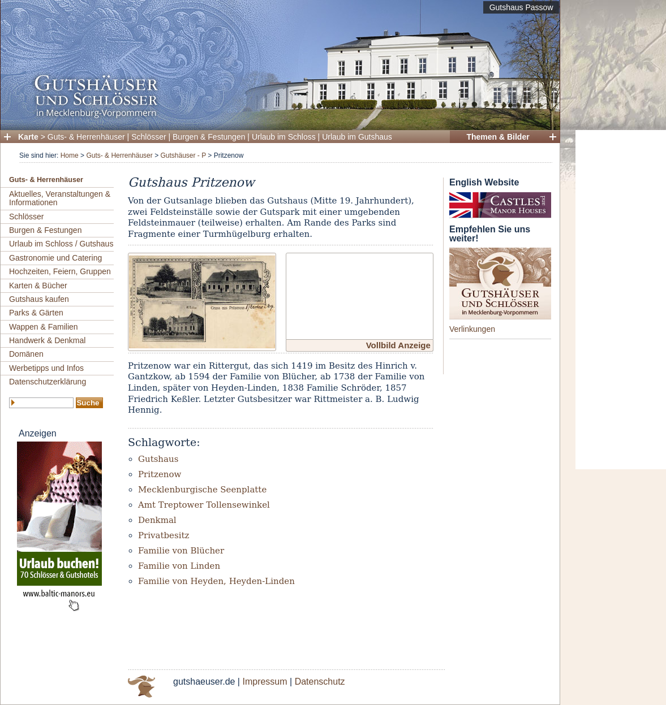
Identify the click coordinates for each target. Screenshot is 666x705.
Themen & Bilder (497, 136)
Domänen (26, 353)
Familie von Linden (179, 566)
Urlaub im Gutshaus (357, 136)
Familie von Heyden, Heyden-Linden (216, 581)
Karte (28, 136)
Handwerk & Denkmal (47, 340)
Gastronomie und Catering (55, 257)
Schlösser (148, 136)
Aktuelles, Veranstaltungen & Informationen (59, 198)
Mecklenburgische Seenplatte (202, 490)
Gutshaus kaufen (39, 299)
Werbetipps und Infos (46, 368)
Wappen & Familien (43, 326)
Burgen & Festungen (209, 136)
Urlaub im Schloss (284, 136)
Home (70, 155)
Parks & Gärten (36, 312)
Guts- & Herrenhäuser (86, 136)
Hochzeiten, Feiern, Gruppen (60, 271)
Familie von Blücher (181, 551)
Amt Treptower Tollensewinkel (204, 505)
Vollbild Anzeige (398, 345)
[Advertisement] (620, 299)
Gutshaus (158, 459)
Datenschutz (320, 681)
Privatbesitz (163, 535)
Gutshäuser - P (182, 155)
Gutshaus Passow (521, 7)
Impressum (264, 681)
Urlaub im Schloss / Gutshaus (61, 243)
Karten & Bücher (38, 285)
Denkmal (157, 520)
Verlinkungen (472, 329)
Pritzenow (159, 474)
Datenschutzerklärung (47, 381)
